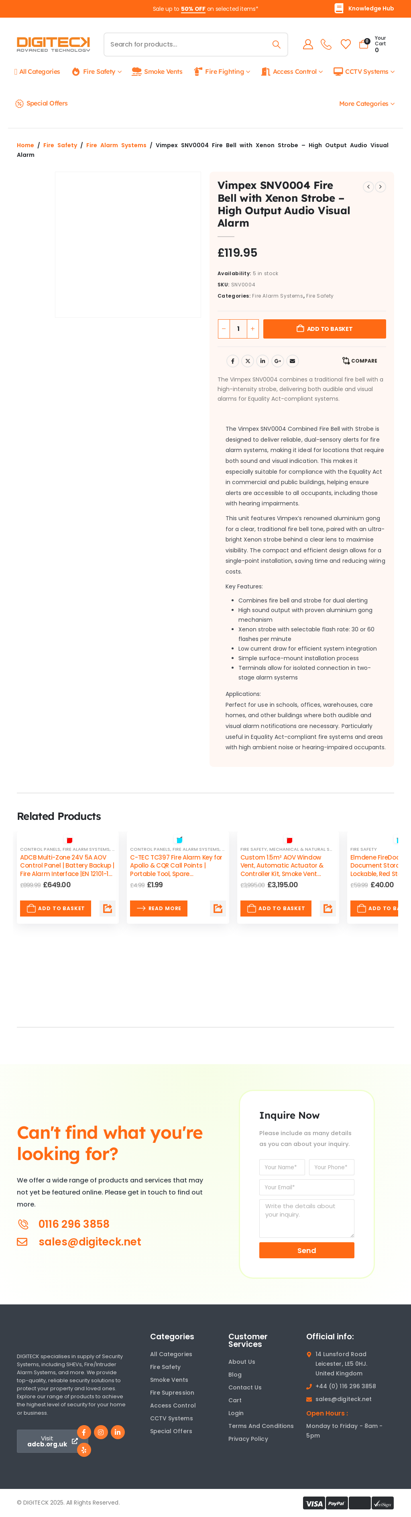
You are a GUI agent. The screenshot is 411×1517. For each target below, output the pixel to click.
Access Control (288, 71)
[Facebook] (84, 1432)
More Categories (364, 103)
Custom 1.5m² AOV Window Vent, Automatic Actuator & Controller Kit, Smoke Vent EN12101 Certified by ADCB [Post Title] (282, 869)
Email (292, 361)
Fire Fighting (218, 71)
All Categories (37, 71)
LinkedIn (262, 361)
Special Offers (41, 103)
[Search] (276, 44)
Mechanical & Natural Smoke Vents (313, 849)
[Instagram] (101, 1432)
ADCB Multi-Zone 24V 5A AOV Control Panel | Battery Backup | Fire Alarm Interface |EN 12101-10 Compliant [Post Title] (67, 869)
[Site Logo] (53, 44)
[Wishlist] (344, 44)
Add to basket (330, 329)
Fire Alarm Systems (116, 145)
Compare (364, 360)
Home (25, 145)
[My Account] (307, 44)
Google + (277, 361)
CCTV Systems (360, 71)
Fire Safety (93, 71)
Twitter (247, 361)
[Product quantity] (238, 329)
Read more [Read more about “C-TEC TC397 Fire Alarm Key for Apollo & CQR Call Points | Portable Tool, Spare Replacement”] (158, 908)
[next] (380, 187)
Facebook (232, 361)
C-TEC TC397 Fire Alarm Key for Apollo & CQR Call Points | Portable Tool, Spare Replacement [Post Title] (176, 869)
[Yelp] (84, 1450)
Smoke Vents (156, 71)
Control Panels (40, 849)
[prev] (368, 187)
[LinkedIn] (118, 1432)
